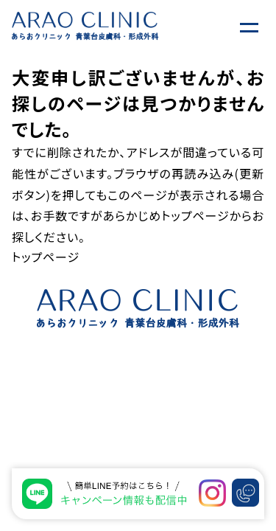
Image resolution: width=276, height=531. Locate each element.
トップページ (195, 215)
